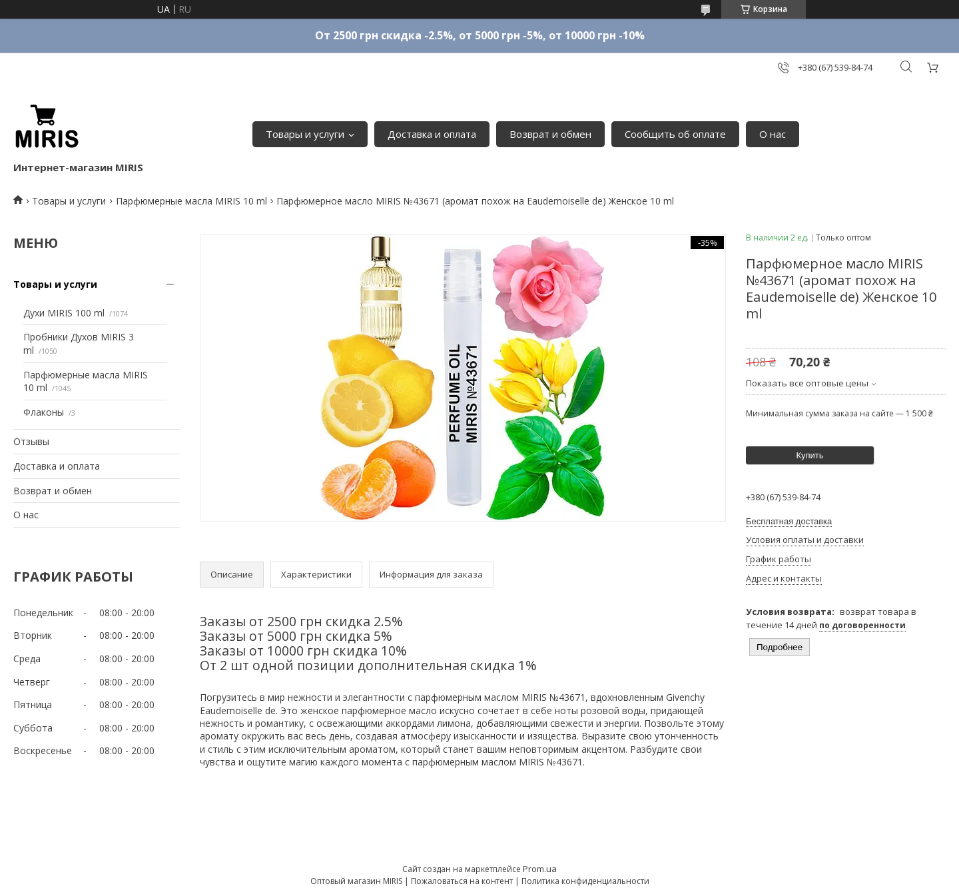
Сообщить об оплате (675, 134)
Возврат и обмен (550, 134)
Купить (809, 455)
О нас (772, 134)
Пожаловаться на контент (462, 881)
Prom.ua (540, 869)
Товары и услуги (305, 134)
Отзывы (31, 441)
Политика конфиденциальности (585, 881)
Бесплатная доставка (789, 521)
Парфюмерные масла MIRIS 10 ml (191, 201)
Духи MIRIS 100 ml (64, 312)
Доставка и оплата (432, 134)
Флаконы (43, 412)
